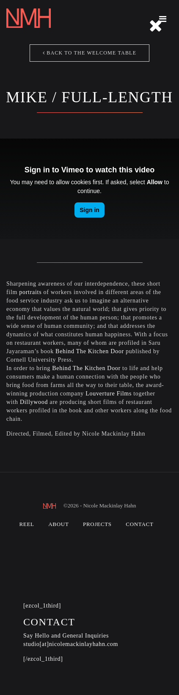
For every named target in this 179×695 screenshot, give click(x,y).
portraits (30, 292)
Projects (97, 524)
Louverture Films (108, 393)
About (58, 524)
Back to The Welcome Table (89, 53)
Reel (26, 524)
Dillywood (34, 402)
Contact (139, 524)
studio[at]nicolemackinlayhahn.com (70, 644)
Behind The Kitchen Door (89, 351)
